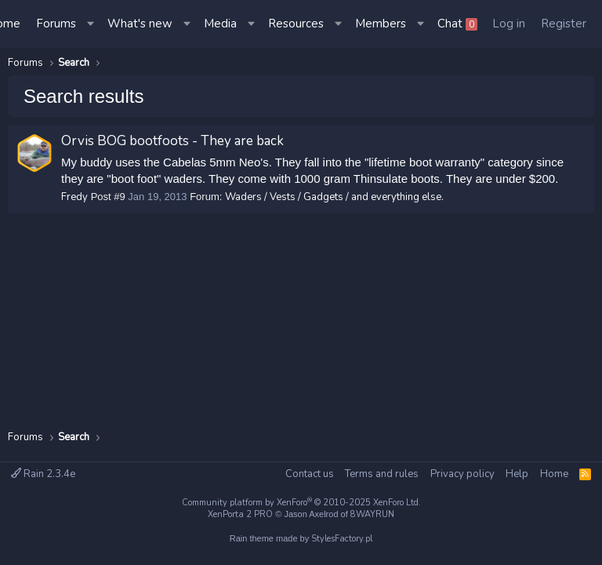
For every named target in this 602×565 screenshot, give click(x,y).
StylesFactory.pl (341, 539)
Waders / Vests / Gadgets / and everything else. (334, 197)
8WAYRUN (372, 514)
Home (554, 474)
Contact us (309, 474)
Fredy (74, 197)
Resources (296, 23)
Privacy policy (462, 474)
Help (517, 474)
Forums (56, 23)
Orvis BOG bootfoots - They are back (172, 141)
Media (220, 23)
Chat (457, 23)
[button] (92, 24)
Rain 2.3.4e (43, 474)
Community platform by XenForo (301, 502)
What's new (139, 23)
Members (380, 23)
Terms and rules (382, 474)
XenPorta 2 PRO (240, 514)
